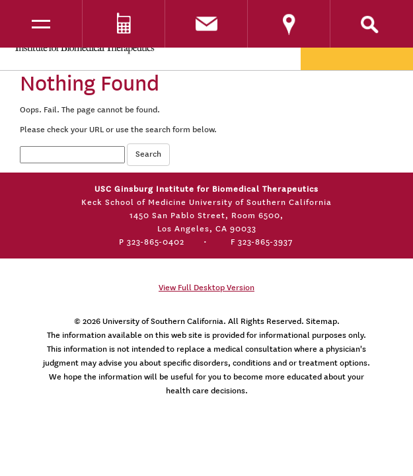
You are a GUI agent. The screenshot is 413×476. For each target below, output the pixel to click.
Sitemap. (323, 321)
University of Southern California (162, 321)
